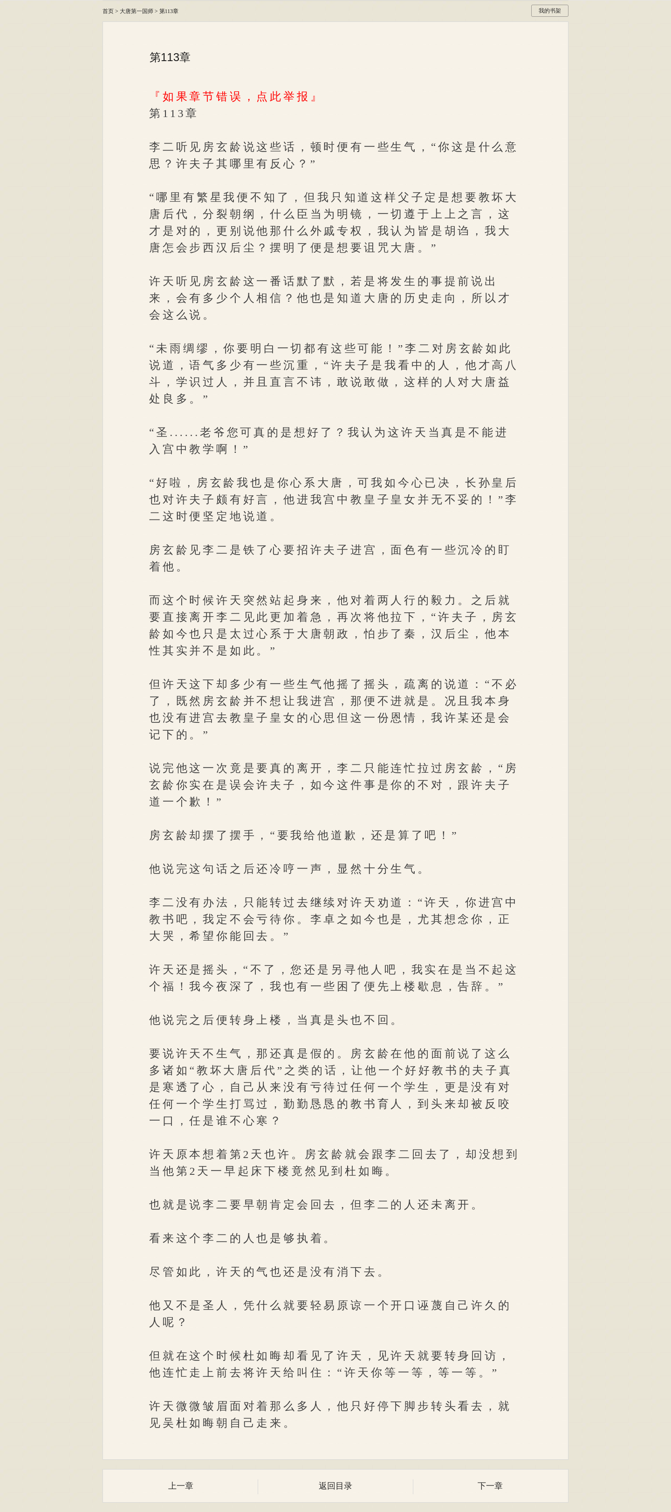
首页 (108, 11)
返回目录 (335, 1486)
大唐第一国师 (136, 11)
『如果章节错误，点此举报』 (236, 96)
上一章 (180, 1486)
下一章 (490, 1486)
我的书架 (550, 10)
